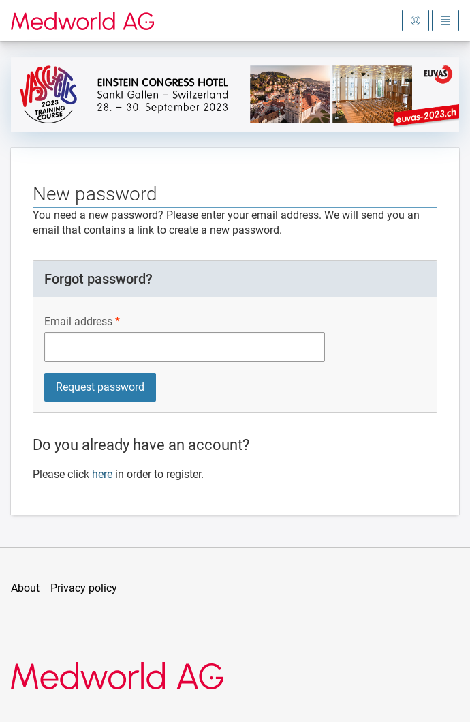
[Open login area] (415, 20)
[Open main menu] (445, 20)
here (102, 474)
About (25, 588)
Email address (78, 321)
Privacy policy (83, 588)
